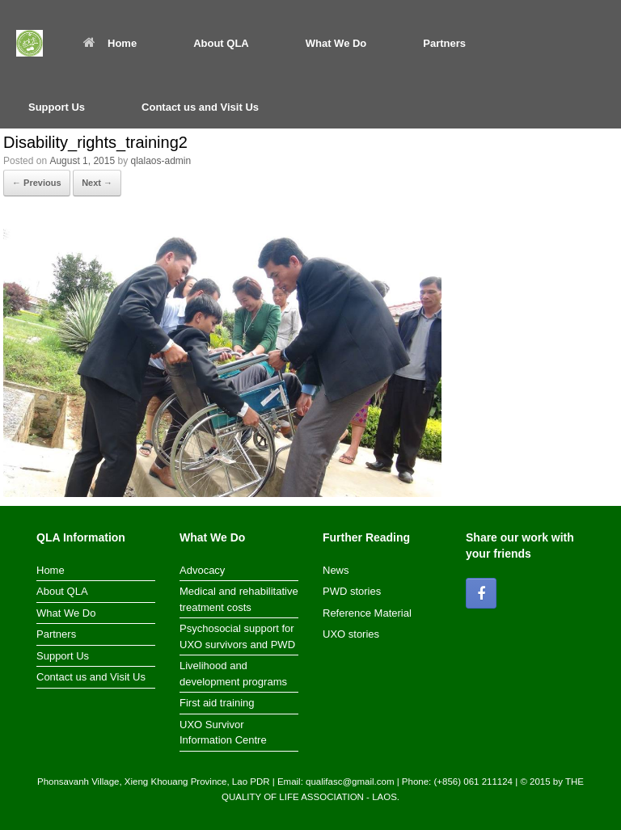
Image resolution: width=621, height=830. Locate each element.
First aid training (217, 703)
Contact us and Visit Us (200, 107)
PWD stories (352, 591)
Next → (97, 182)
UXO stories (351, 634)
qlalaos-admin (160, 160)
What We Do (336, 43)
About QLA (221, 43)
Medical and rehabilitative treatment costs (239, 599)
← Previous (36, 182)
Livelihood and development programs (233, 673)
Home (110, 43)
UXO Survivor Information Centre (223, 732)
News (336, 570)
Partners (444, 43)
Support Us (56, 107)
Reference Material (367, 613)
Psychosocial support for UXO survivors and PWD (237, 636)
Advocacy (202, 570)
